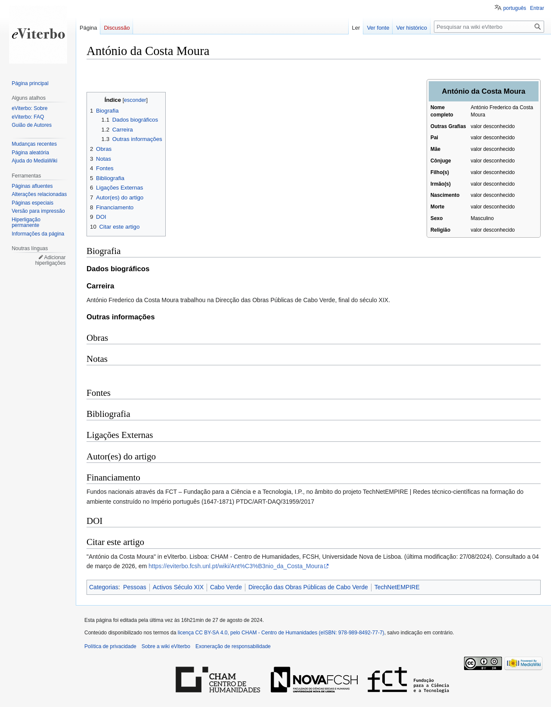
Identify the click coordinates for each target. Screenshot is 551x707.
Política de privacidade (110, 646)
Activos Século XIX (178, 587)
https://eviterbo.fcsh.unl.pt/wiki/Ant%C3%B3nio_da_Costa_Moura (236, 566)
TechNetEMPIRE (397, 587)
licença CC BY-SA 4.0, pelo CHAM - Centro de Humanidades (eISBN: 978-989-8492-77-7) (281, 633)
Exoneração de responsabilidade (233, 646)
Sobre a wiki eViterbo (166, 646)
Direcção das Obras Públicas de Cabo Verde (308, 587)
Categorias (103, 587)
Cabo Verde (226, 587)
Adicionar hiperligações (50, 260)
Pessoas (134, 587)
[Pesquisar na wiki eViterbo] (489, 27)
